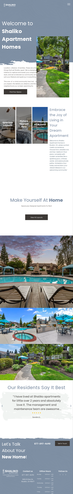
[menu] (68, 4)
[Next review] (70, 406)
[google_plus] (63, 474)
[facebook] (60, 474)
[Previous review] (2, 406)
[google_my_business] (66, 474)
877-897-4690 (28, 474)
